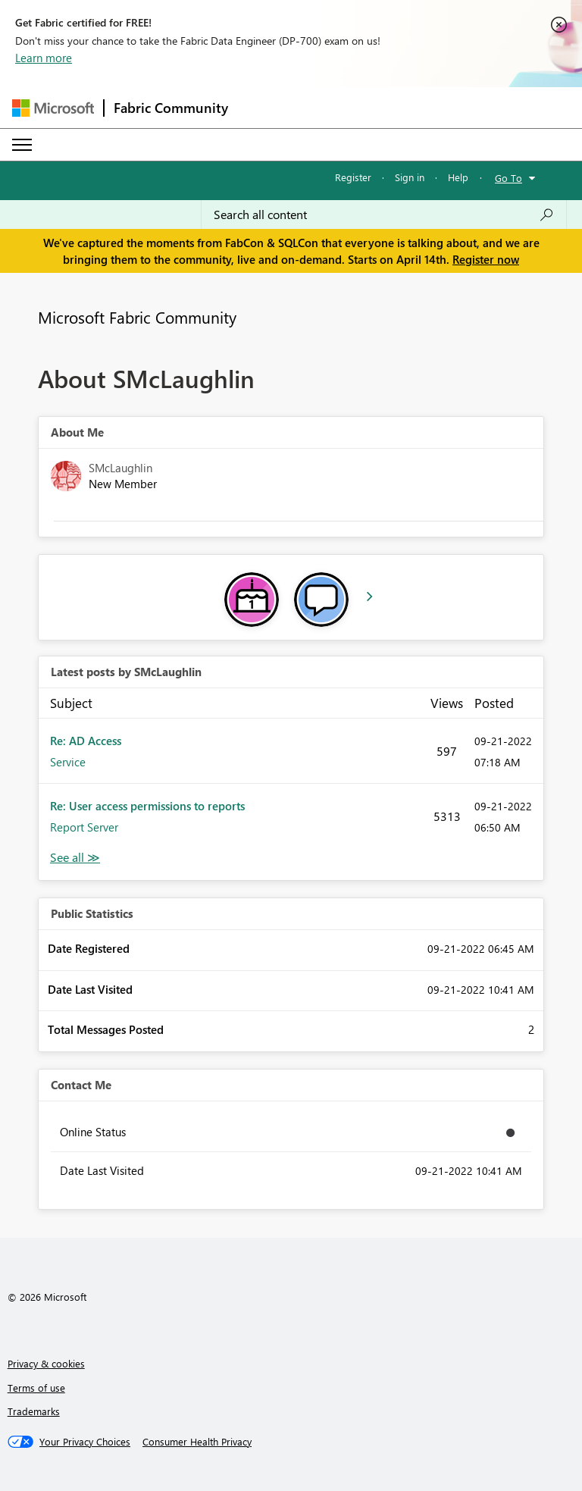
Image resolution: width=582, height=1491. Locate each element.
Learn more (43, 57)
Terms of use (36, 1387)
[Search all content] (384, 214)
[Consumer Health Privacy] (197, 1441)
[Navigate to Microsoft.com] (53, 108)
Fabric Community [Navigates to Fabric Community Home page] (171, 108)
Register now (485, 259)
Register (353, 177)
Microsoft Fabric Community (137, 316)
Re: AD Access (85, 740)
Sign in (409, 177)
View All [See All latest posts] (75, 857)
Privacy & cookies (46, 1363)
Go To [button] (508, 177)
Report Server (84, 827)
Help (458, 177)
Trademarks (34, 1411)
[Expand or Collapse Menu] (22, 145)
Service (68, 761)
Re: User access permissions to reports (147, 805)
